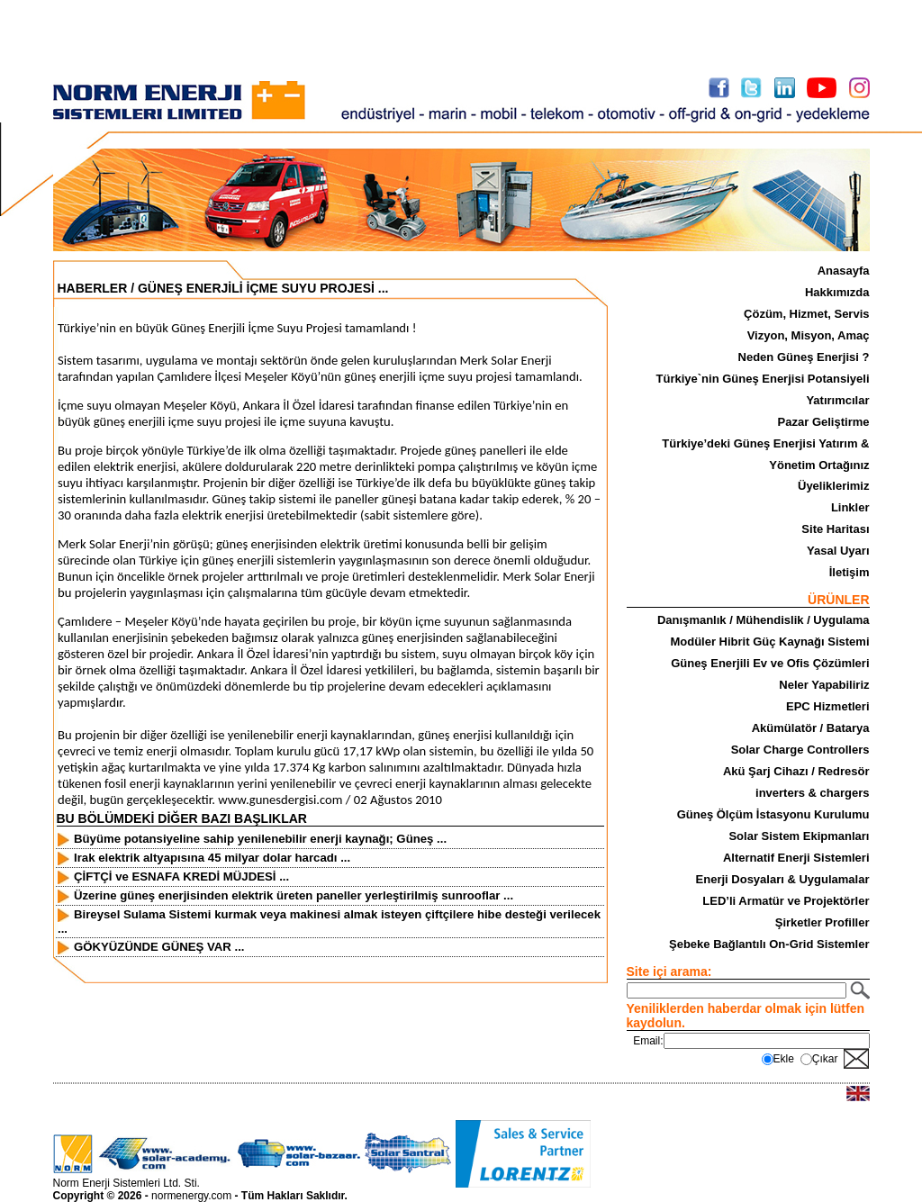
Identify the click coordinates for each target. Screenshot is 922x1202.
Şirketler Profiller (822, 922)
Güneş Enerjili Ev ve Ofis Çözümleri (770, 663)
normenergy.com (191, 1195)
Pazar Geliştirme (824, 422)
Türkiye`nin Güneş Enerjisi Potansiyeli (763, 378)
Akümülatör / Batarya (811, 728)
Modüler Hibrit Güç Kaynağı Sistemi (769, 641)
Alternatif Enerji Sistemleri (796, 857)
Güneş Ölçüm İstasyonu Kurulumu (773, 814)
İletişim (849, 572)
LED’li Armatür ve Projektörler (785, 901)
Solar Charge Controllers (800, 749)
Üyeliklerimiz (834, 486)
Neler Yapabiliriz (824, 684)
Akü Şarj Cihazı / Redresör (796, 771)
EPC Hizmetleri (827, 706)
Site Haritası (835, 529)
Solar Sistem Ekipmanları (798, 836)
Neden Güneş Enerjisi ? (804, 357)
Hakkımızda (837, 292)
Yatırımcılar (837, 400)
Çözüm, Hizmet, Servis (806, 314)
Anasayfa (844, 270)
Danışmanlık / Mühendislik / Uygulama (763, 620)
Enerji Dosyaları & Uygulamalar (783, 879)
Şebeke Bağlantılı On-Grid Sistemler (769, 944)
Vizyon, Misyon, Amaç (808, 335)
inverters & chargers (812, 793)
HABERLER (93, 288)
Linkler (850, 507)
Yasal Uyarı (838, 550)
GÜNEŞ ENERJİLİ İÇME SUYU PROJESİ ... (263, 288)
